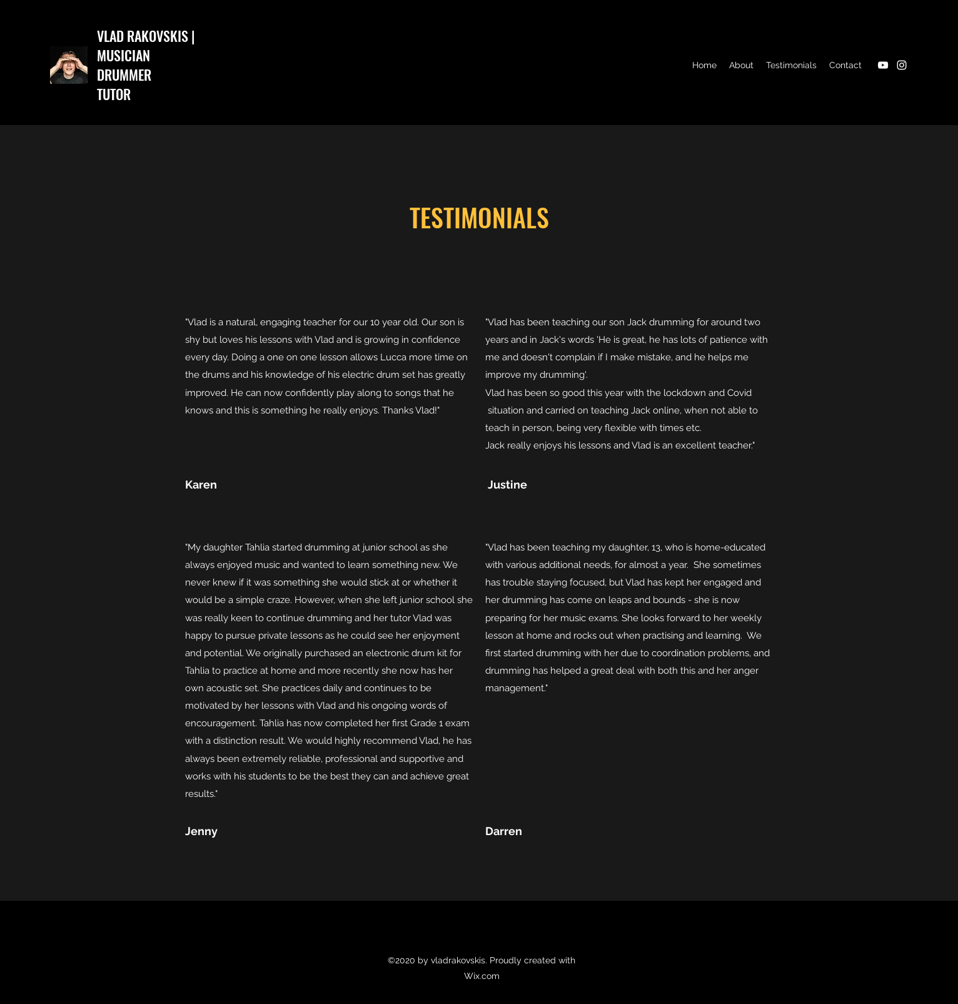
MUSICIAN (123, 55)
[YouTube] (883, 65)
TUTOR (114, 94)
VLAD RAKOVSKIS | (146, 36)
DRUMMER (124, 74)
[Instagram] (901, 65)
